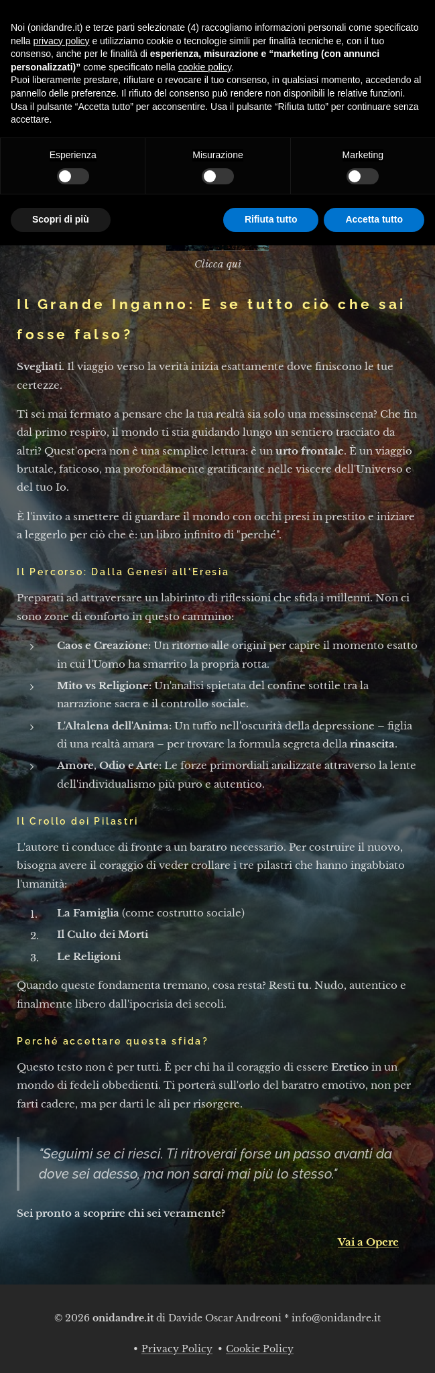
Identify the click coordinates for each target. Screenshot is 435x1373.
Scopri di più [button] (60, 219)
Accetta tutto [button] (374, 219)
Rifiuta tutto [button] (271, 219)
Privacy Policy (176, 1349)
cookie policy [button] (204, 67)
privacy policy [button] (61, 41)
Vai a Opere (368, 1242)
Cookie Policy (260, 1349)
